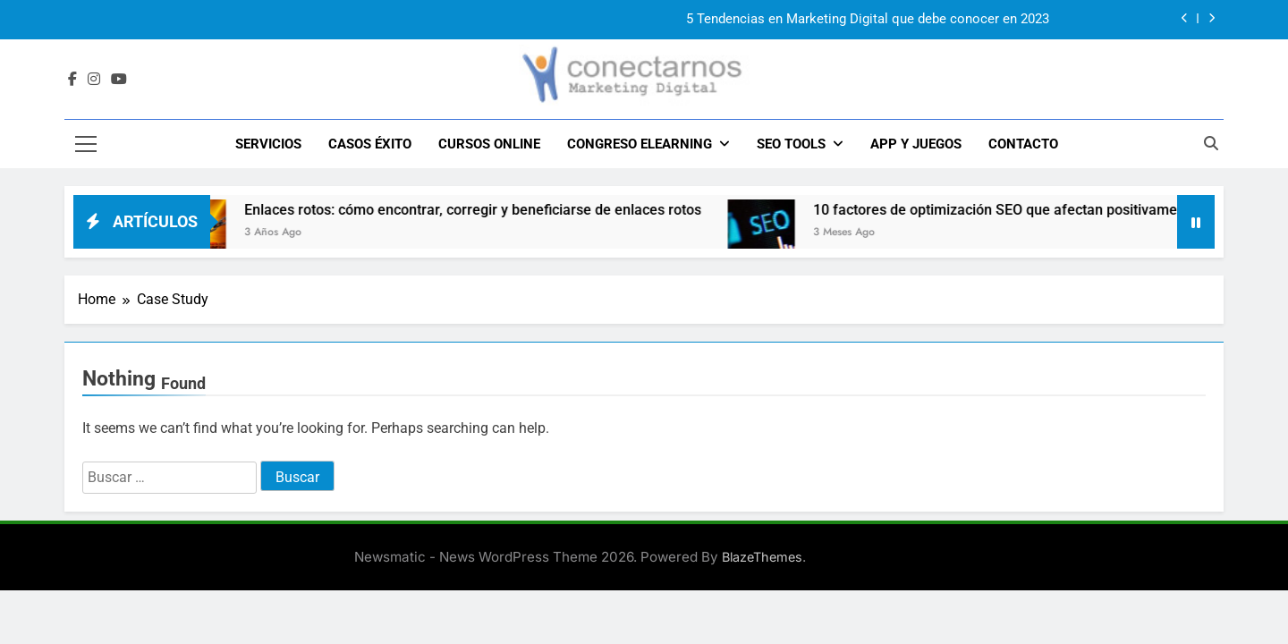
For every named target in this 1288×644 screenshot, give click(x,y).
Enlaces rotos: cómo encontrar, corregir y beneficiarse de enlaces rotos (487, 209)
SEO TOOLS (791, 144)
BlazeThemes (762, 556)
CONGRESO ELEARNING (639, 144)
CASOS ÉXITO (369, 144)
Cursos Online (489, 144)
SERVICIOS (268, 144)
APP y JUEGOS (916, 144)
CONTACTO (1023, 144)
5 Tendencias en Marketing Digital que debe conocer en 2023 (867, 20)
